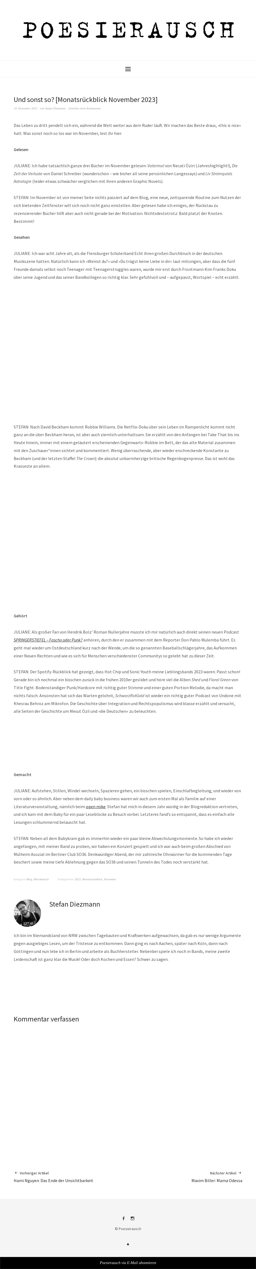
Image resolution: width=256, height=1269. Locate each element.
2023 (78, 879)
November (110, 879)
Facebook (124, 1220)
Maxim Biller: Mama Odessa (216, 1176)
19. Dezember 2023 (25, 108)
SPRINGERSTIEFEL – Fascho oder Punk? (48, 640)
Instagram (133, 1220)
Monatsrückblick (92, 879)
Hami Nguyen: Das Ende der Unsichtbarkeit (53, 1176)
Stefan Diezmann (55, 108)
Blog (29, 879)
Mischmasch (41, 879)
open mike (96, 806)
